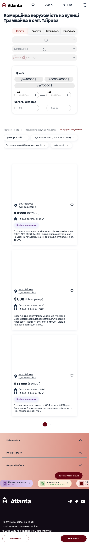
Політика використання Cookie (20, 526)
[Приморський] (24, 137)
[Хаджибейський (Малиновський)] (73, 137)
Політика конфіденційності (17, 522)
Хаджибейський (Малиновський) (51, 137)
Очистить (16, 538)
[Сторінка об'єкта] (15, 206)
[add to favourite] (33, 5)
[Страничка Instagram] (70, 5)
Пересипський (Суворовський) (24, 145)
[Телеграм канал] (64, 5)
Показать (74, 538)
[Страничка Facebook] (67, 5)
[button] (28, 79)
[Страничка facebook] (76, 502)
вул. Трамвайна (27, 207)
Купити (20, 31)
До (50, 92)
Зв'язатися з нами (69, 475)
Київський (59, 145)
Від (18, 92)
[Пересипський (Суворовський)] (44, 145)
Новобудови (69, 31)
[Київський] (67, 145)
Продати (36, 31)
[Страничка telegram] (70, 502)
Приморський (14, 137)
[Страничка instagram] (83, 502)
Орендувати (52, 31)
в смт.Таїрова (26, 203)
